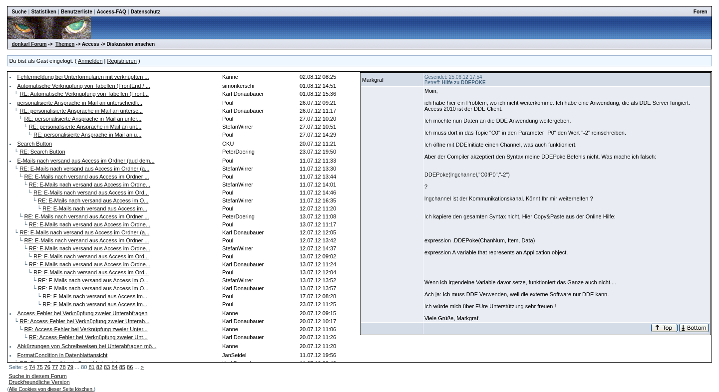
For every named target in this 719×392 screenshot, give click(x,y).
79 (70, 367)
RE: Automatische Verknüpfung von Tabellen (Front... (83, 94)
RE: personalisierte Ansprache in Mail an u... (87, 135)
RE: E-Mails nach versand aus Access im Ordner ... (86, 177)
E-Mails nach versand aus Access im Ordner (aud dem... (85, 161)
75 (39, 367)
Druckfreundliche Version (38, 382)
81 (91, 367)
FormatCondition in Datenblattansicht (62, 355)
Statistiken (43, 11)
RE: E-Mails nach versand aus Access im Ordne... (89, 185)
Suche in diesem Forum (37, 376)
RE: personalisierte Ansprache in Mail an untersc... (80, 111)
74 (32, 367)
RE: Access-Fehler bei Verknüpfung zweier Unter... (86, 329)
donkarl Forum (28, 44)
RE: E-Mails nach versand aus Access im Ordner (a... (84, 169)
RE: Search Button (42, 152)
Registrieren (122, 61)
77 (55, 367)
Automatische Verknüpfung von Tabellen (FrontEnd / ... (83, 86)
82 (99, 367)
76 (47, 367)
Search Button (34, 144)
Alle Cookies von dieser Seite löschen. (51, 389)
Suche (18, 11)
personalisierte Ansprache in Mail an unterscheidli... (79, 103)
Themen (64, 44)
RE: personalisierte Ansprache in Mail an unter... (83, 119)
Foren (701, 11)
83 (107, 367)
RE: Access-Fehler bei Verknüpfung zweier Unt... (88, 337)
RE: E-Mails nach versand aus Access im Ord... (91, 193)
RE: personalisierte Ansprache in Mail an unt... (85, 127)
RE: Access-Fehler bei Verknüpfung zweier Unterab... (84, 321)
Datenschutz (145, 11)
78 (62, 367)
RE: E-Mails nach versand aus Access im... (94, 208)
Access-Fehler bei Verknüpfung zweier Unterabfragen (82, 313)
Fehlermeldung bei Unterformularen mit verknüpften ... (83, 77)
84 (114, 367)
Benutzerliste (76, 11)
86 (130, 367)
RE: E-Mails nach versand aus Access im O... (93, 200)
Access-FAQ (111, 11)
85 (122, 367)
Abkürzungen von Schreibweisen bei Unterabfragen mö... (86, 346)
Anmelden (90, 61)
